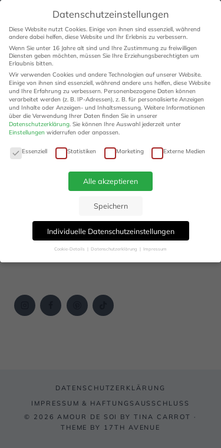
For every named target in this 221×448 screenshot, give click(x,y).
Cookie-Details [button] (70, 249)
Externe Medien (178, 151)
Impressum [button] (155, 249)
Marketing (124, 151)
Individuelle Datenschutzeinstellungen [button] (110, 231)
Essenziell (28, 151)
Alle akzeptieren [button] (110, 181)
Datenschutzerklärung (39, 124)
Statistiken (75, 151)
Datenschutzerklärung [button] (114, 249)
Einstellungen (27, 132)
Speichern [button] (111, 205)
